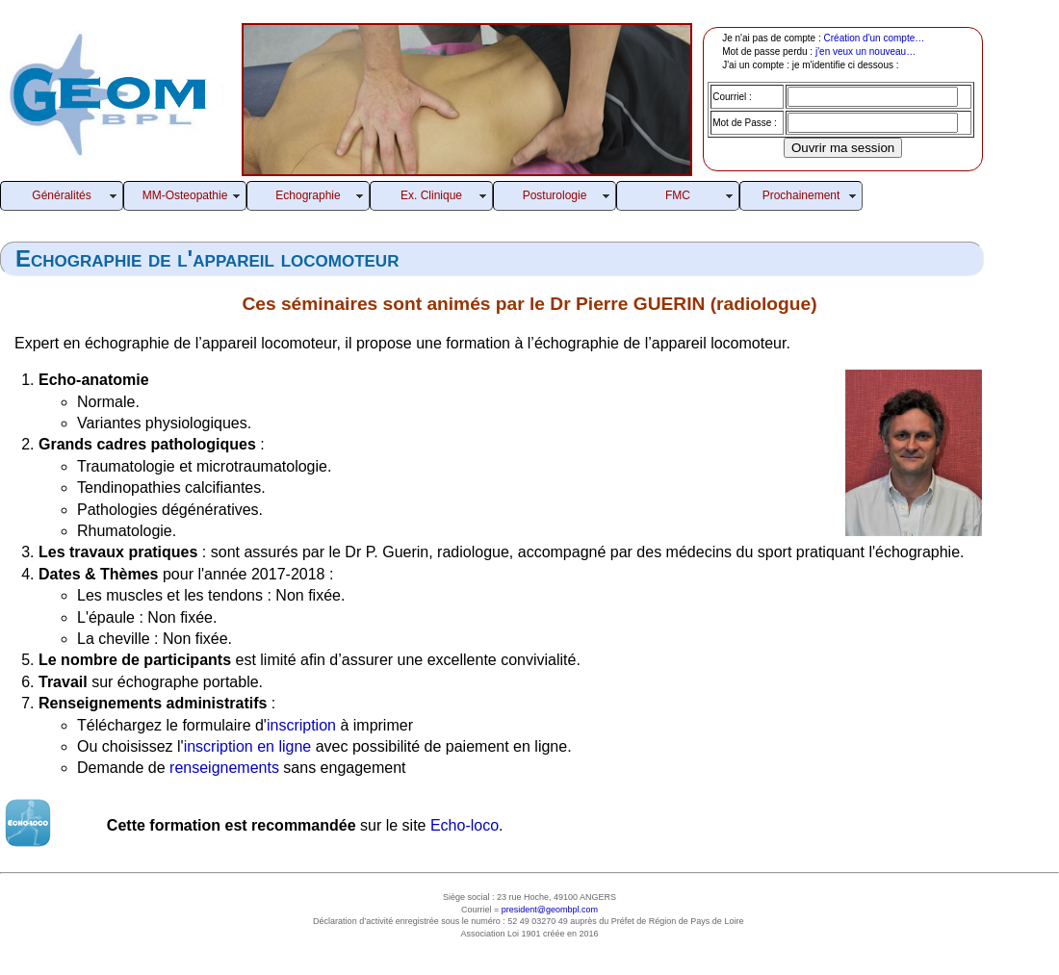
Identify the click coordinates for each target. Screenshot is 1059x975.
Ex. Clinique (431, 195)
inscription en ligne (248, 746)
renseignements (224, 767)
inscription (301, 725)
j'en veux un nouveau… (865, 51)
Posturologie (555, 195)
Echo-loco (464, 825)
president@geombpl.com (550, 909)
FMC (677, 195)
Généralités (61, 195)
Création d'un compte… (874, 38)
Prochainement (801, 195)
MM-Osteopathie (185, 195)
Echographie (307, 195)
